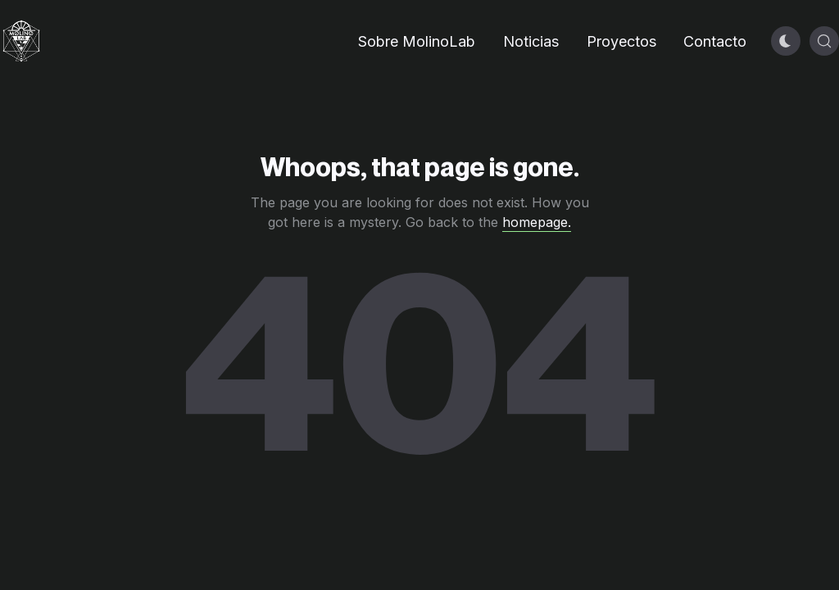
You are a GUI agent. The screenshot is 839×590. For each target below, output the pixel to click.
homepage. (536, 222)
